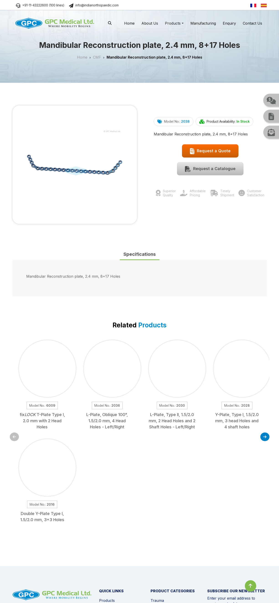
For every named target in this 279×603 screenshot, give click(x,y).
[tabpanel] (140, 278)
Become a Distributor (117, 558)
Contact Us (252, 23)
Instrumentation (164, 558)
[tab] (139, 254)
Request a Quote (210, 151)
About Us (149, 23)
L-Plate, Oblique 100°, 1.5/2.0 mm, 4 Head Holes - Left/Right (107, 420)
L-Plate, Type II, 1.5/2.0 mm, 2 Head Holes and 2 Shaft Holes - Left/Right (172, 420)
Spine (155, 515)
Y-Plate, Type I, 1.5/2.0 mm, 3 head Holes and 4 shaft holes (237, 420)
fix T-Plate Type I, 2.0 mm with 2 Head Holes (42, 420)
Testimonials (109, 551)
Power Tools (162, 551)
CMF (97, 57)
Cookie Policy (23, 589)
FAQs (103, 544)
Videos (104, 537)
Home (129, 23)
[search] (110, 23)
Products (173, 23)
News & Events (112, 529)
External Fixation (165, 529)
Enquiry (229, 23)
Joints (156, 537)
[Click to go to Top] (250, 586)
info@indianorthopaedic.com (94, 5)
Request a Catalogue (210, 169)
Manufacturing (203, 23)
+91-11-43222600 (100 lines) (40, 5)
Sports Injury (162, 544)
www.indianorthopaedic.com (53, 548)
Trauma (157, 507)
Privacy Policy (51, 589)
